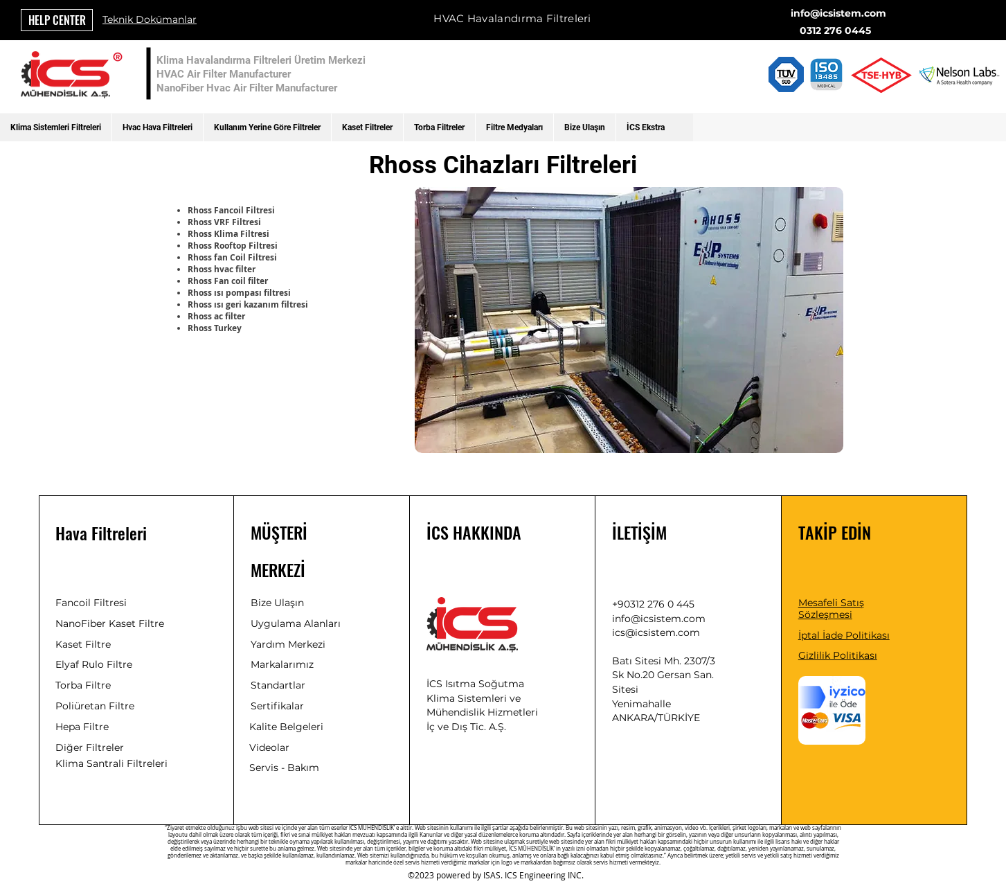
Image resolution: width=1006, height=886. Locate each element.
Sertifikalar (277, 706)
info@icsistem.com (838, 13)
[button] (55, 127)
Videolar (269, 747)
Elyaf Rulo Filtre (93, 664)
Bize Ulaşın (277, 602)
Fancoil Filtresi (91, 602)
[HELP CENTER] (57, 20)
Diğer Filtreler (89, 747)
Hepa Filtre (82, 726)
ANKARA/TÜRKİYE (656, 717)
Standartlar (278, 685)
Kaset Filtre (83, 644)
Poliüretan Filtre (94, 706)
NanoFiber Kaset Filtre (109, 623)
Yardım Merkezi (288, 644)
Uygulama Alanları (296, 623)
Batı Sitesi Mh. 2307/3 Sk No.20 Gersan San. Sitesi (663, 675)
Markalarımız (282, 664)
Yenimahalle (641, 704)
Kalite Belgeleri (286, 726)
